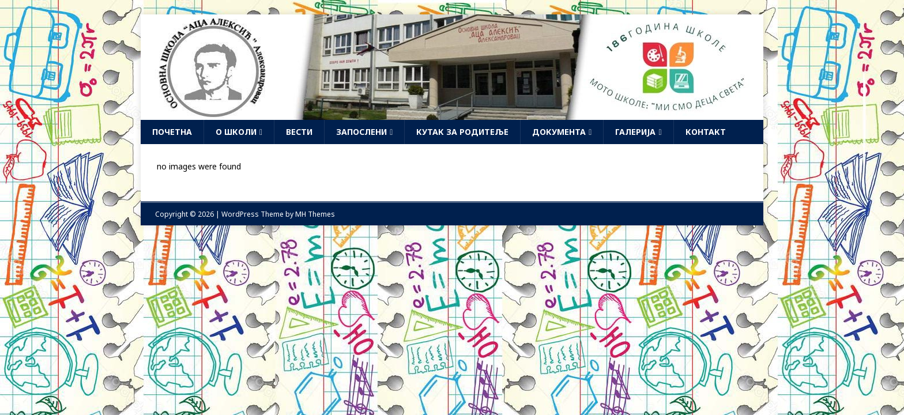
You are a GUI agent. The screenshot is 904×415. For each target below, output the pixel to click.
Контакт (705, 131)
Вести (299, 131)
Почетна (172, 131)
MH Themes (315, 214)
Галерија (635, 131)
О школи (236, 131)
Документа (559, 131)
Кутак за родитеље (462, 131)
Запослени (361, 131)
